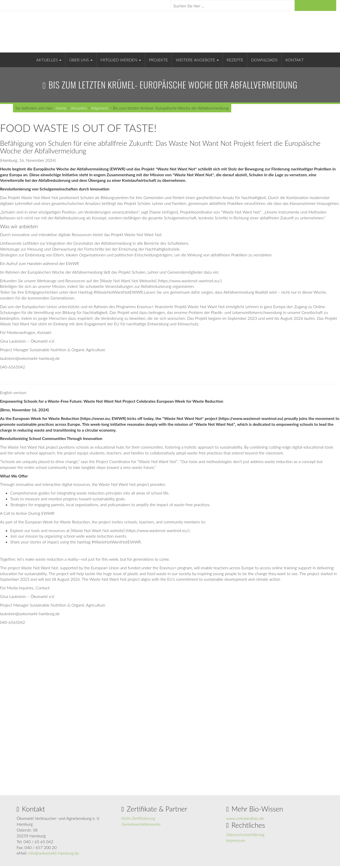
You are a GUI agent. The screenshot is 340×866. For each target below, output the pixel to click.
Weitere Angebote (197, 59)
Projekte (158, 59)
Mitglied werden (120, 59)
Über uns (81, 59)
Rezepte (235, 59)
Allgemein (100, 107)
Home (61, 107)
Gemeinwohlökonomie (140, 824)
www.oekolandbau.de (245, 818)
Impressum (235, 840)
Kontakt (294, 59)
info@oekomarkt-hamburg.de (53, 853)
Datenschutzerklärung (245, 834)
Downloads (264, 59)
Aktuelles (48, 59)
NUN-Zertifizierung (138, 818)
